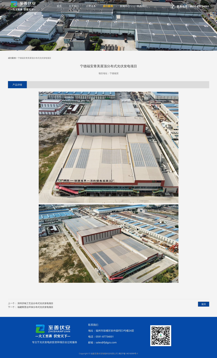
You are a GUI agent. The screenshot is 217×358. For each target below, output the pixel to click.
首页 (59, 6)
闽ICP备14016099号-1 (128, 353)
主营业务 (91, 6)
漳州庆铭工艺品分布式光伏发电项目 (35, 303)
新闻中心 (125, 6)
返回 (203, 304)
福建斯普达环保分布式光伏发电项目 (35, 307)
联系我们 (142, 6)
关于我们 (74, 6)
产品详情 (17, 84)
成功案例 (108, 6)
